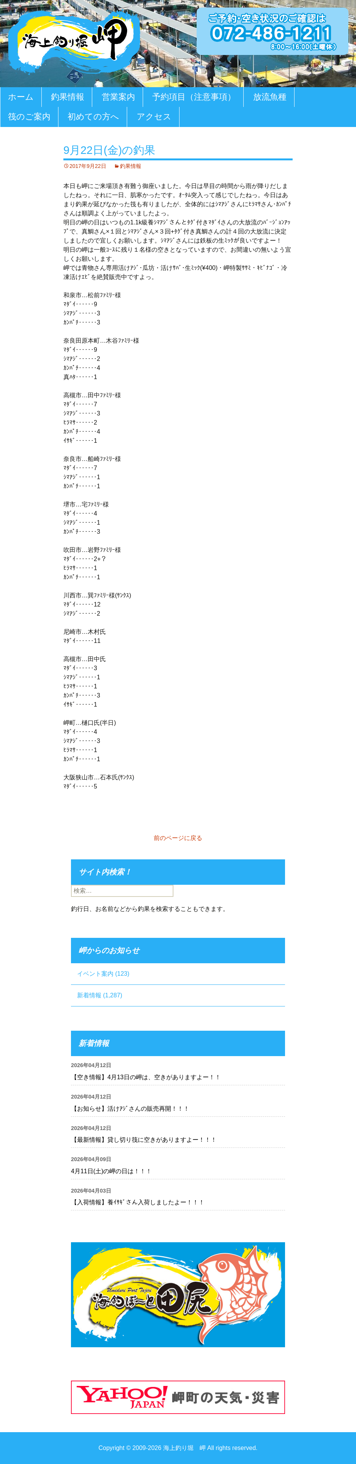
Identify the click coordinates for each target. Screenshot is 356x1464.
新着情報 (89, 995)
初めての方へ (93, 116)
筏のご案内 (29, 116)
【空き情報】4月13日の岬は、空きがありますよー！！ (146, 1077)
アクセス (154, 116)
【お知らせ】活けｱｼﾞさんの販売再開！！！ (130, 1108)
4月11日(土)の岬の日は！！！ (111, 1171)
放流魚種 (270, 97)
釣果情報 (67, 97)
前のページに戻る (178, 838)
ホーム (21, 97)
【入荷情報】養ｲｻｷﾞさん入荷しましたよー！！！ (138, 1202)
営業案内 (118, 97)
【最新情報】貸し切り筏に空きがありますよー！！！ (144, 1139)
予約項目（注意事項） (194, 97)
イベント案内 (95, 973)
